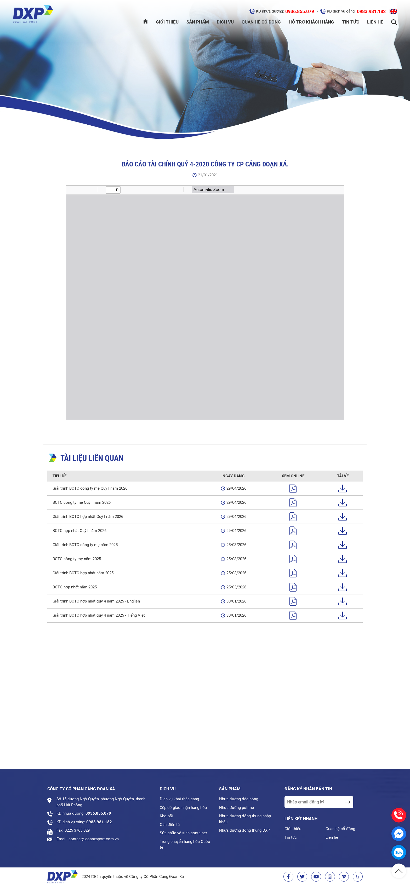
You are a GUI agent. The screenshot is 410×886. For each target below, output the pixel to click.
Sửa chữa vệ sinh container (183, 833)
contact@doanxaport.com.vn (94, 839)
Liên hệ (375, 22)
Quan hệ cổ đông (261, 22)
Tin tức (350, 22)
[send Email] (347, 802)
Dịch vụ (225, 22)
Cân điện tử (170, 824)
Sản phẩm (197, 22)
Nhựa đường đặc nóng (238, 799)
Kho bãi (166, 816)
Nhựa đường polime (236, 807)
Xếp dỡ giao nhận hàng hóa (183, 807)
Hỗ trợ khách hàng (311, 22)
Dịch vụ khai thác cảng (179, 799)
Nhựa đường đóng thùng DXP (244, 830)
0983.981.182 (371, 11)
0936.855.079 (299, 11)
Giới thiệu (167, 22)
